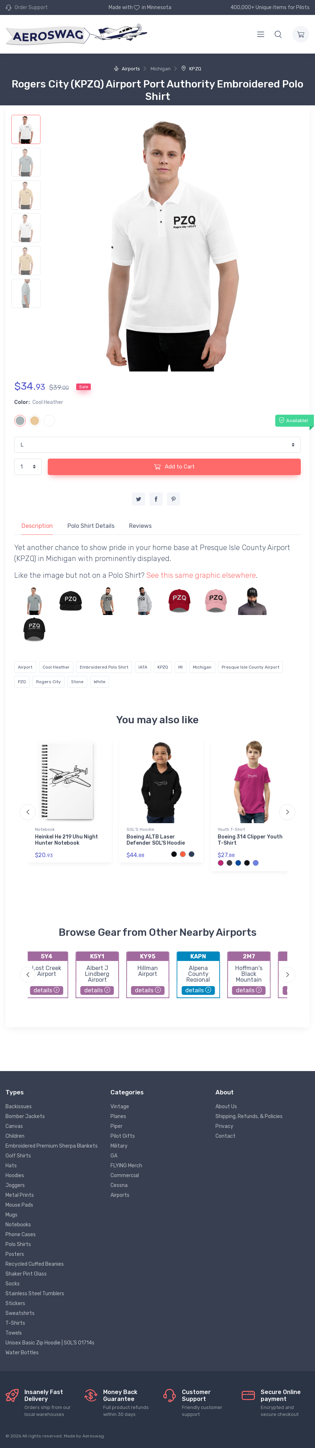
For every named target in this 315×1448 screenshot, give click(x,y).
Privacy (224, 1126)
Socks (12, 1284)
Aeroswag (93, 1436)
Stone (77, 681)
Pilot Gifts (122, 1136)
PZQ (22, 681)
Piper (116, 1126)
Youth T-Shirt (231, 829)
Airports (127, 68)
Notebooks (18, 1225)
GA (113, 1156)
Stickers (15, 1303)
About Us (226, 1106)
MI (180, 667)
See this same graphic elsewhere (201, 575)
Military (119, 1146)
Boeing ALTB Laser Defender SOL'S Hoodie (156, 840)
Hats (11, 1166)
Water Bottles (22, 1353)
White (99, 681)
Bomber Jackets (25, 1116)
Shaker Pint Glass (26, 1274)
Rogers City (48, 681)
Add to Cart (174, 466)
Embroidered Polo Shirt (104, 667)
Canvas (14, 1126)
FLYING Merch (126, 1166)
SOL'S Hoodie (140, 829)
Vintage (119, 1106)
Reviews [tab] (140, 525)
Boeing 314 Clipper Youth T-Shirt (250, 840)
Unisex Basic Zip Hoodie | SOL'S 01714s (49, 1343)
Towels (13, 1333)
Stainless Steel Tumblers (34, 1294)
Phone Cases (20, 1234)
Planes (118, 1116)
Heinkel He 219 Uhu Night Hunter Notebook (66, 840)
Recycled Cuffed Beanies (34, 1264)
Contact (225, 1136)
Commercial (124, 1175)
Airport (25, 667)
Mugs (11, 1215)
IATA (143, 667)
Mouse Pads (19, 1205)
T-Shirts (15, 1323)
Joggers (15, 1185)
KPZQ (191, 68)
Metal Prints (19, 1195)
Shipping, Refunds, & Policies (249, 1116)
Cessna (119, 1185)
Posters (14, 1254)
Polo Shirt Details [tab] (90, 525)
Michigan (202, 667)
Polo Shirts (18, 1244)
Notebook (45, 829)
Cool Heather (56, 667)
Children (14, 1136)
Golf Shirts (18, 1156)
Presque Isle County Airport (250, 667)
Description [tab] (37, 525)
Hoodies (14, 1175)
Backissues (18, 1106)
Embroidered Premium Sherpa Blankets (51, 1146)
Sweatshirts (20, 1313)
